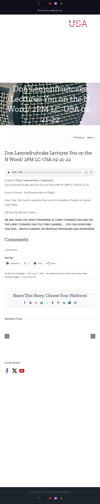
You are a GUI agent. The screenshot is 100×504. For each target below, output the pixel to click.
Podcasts (9, 277)
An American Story (54, 273)
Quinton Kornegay (16, 273)
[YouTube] (21, 370)
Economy (76, 273)
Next (90, 137)
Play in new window (26, 180)
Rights (17, 277)
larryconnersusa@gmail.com (50, 10)
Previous (79, 137)
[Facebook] (7, 370)
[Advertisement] (50, 59)
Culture (67, 273)
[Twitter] (14, 370)
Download (47, 180)
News (84, 273)
